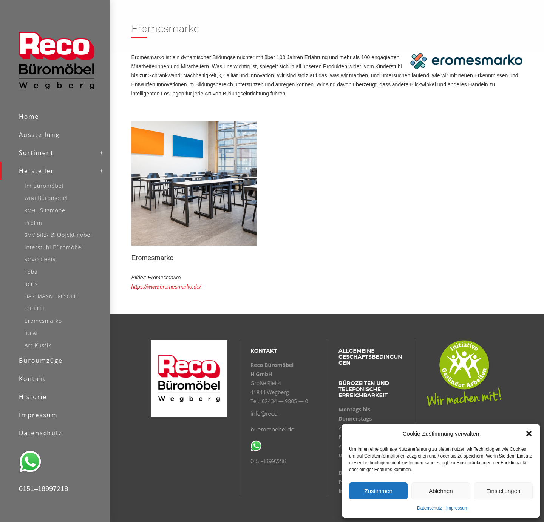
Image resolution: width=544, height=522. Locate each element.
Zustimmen (379, 491)
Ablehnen (441, 491)
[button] (529, 434)
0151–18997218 (268, 461)
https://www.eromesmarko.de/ (166, 287)
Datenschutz (429, 508)
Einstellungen (503, 491)
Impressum (457, 508)
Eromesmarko (152, 258)
